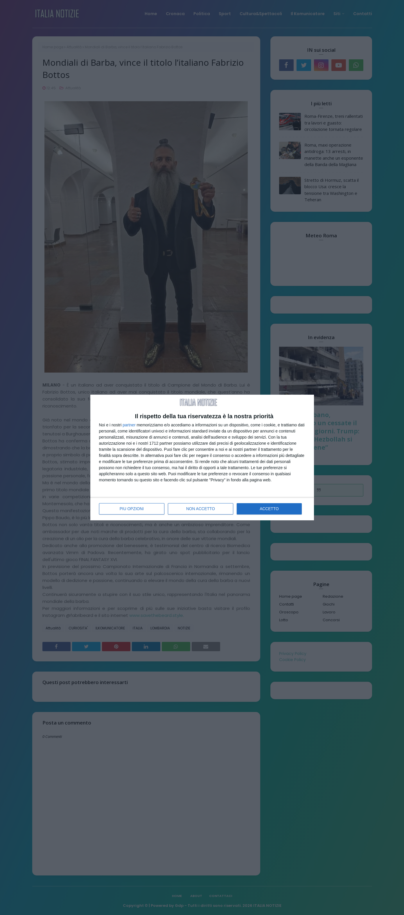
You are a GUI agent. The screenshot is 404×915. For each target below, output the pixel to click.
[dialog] (202, 457)
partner (129, 425)
